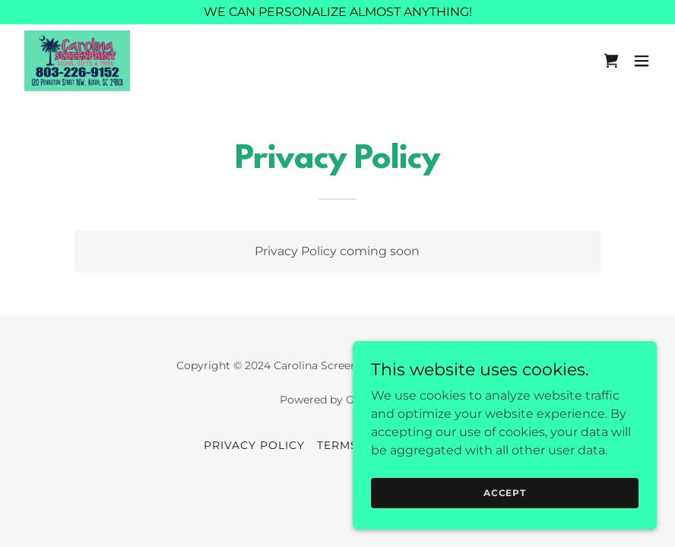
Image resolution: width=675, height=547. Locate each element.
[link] (77, 60)
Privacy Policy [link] (254, 445)
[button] (641, 61)
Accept (504, 492)
